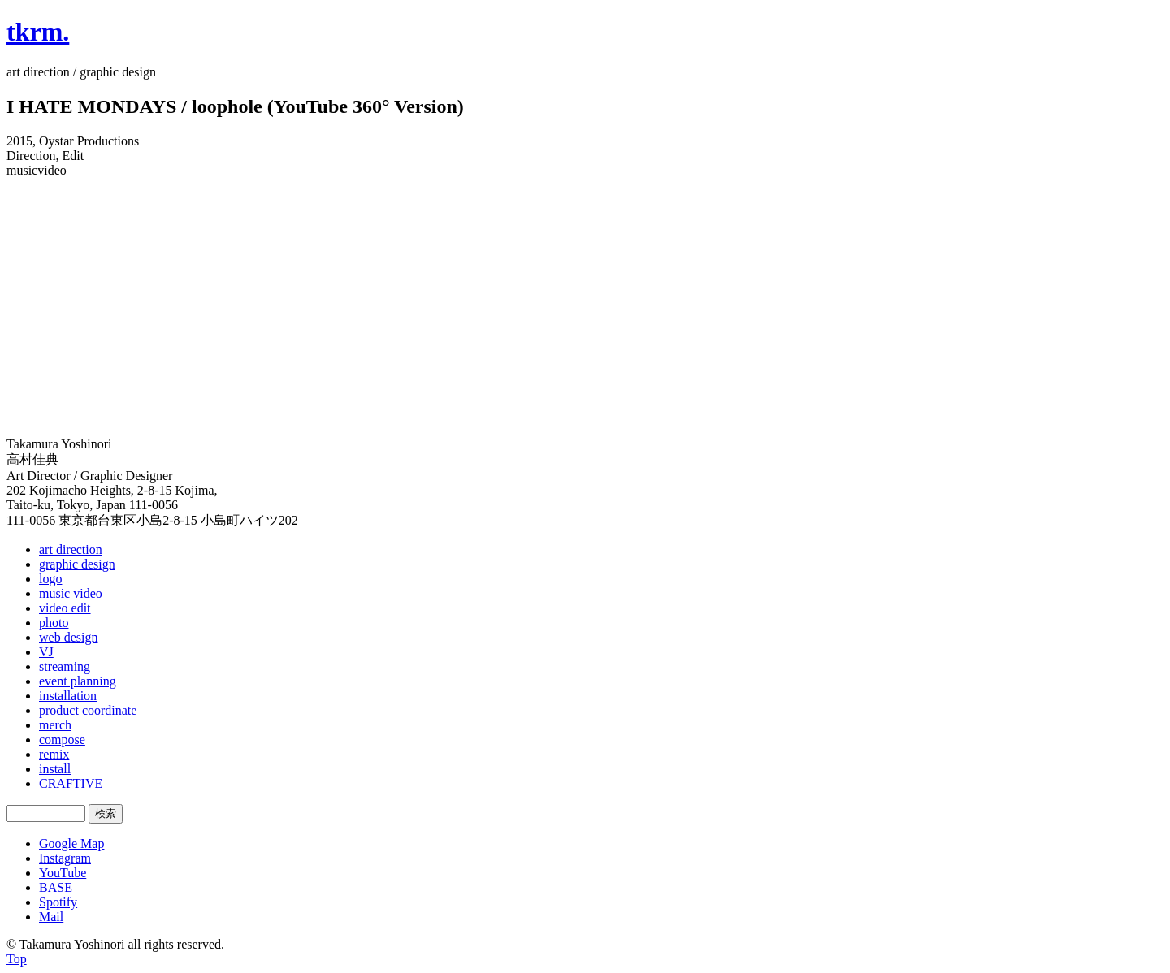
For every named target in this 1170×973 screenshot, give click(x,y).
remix (54, 754)
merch (55, 725)
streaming (64, 666)
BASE (55, 887)
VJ (46, 652)
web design (68, 637)
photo (53, 622)
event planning (77, 681)
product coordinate (87, 710)
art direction (70, 549)
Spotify (58, 902)
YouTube (62, 873)
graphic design (77, 564)
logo (50, 579)
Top (16, 959)
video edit (65, 608)
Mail (51, 916)
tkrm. (37, 31)
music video (70, 593)
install (55, 769)
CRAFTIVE (70, 783)
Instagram (65, 858)
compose (62, 739)
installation (68, 696)
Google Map (71, 843)
